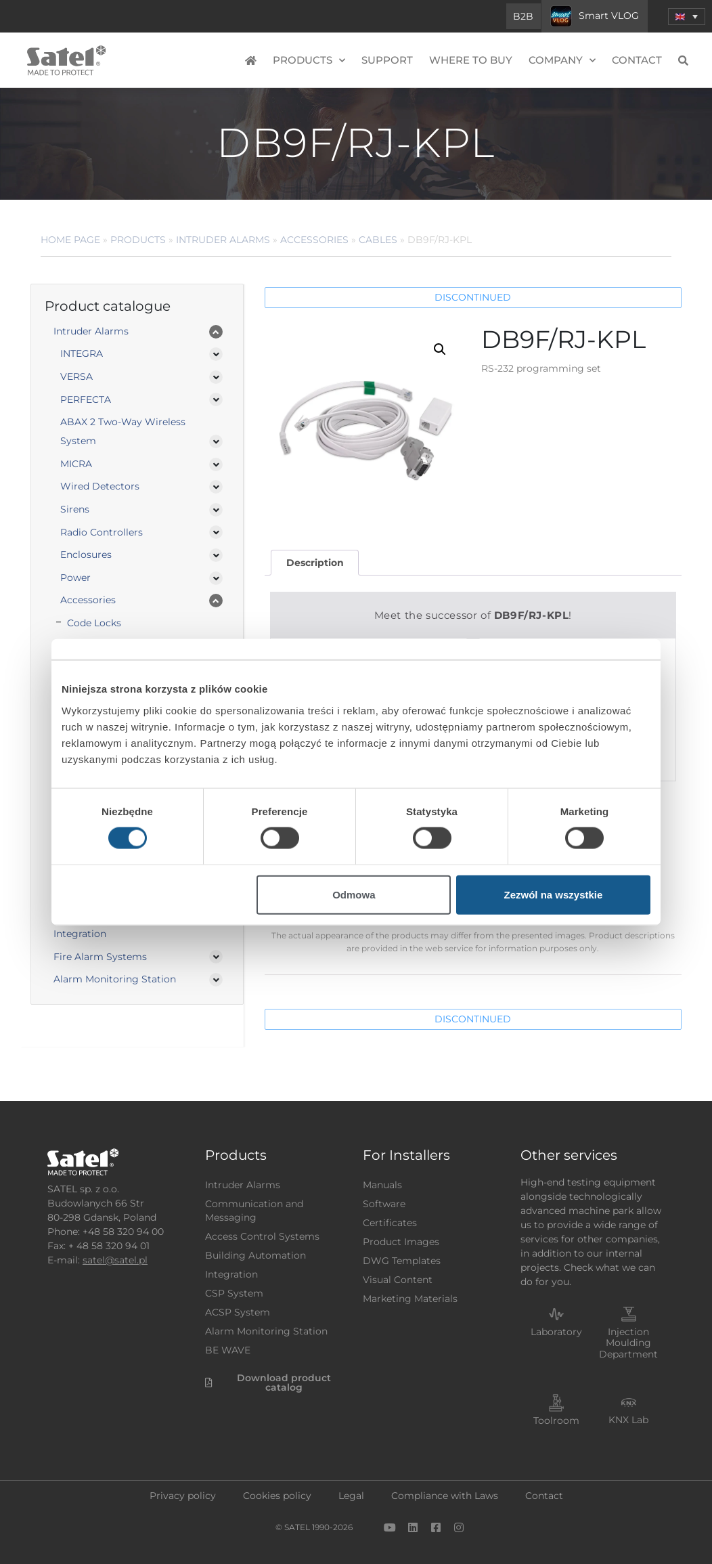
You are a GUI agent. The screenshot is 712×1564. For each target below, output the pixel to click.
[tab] (315, 563)
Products (309, 60)
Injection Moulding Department (628, 1343)
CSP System (234, 1293)
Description (315, 563)
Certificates (390, 1223)
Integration (79, 934)
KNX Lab (628, 1420)
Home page (70, 240)
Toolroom (556, 1420)
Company (562, 60)
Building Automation (255, 1255)
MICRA (76, 464)
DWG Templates (402, 1261)
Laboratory (556, 1332)
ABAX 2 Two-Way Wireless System (122, 431)
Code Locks (94, 623)
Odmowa (353, 894)
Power (75, 577)
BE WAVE (227, 1350)
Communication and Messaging (254, 1210)
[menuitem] (686, 16)
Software (384, 1204)
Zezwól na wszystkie (553, 894)
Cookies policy (277, 1496)
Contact (637, 59)
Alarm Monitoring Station (114, 979)
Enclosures (86, 554)
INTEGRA (81, 353)
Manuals (382, 1185)
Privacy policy (183, 1496)
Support (387, 59)
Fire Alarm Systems (100, 957)
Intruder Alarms (223, 240)
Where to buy (470, 59)
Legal (351, 1496)
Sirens (74, 509)
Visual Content (397, 1280)
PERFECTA (85, 399)
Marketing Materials (410, 1299)
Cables (378, 240)
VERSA (76, 376)
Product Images (401, 1242)
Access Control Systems (262, 1236)
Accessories (314, 240)
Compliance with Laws (444, 1496)
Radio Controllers (101, 532)
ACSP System (237, 1312)
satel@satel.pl (115, 1260)
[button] (440, 349)
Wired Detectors (99, 486)
